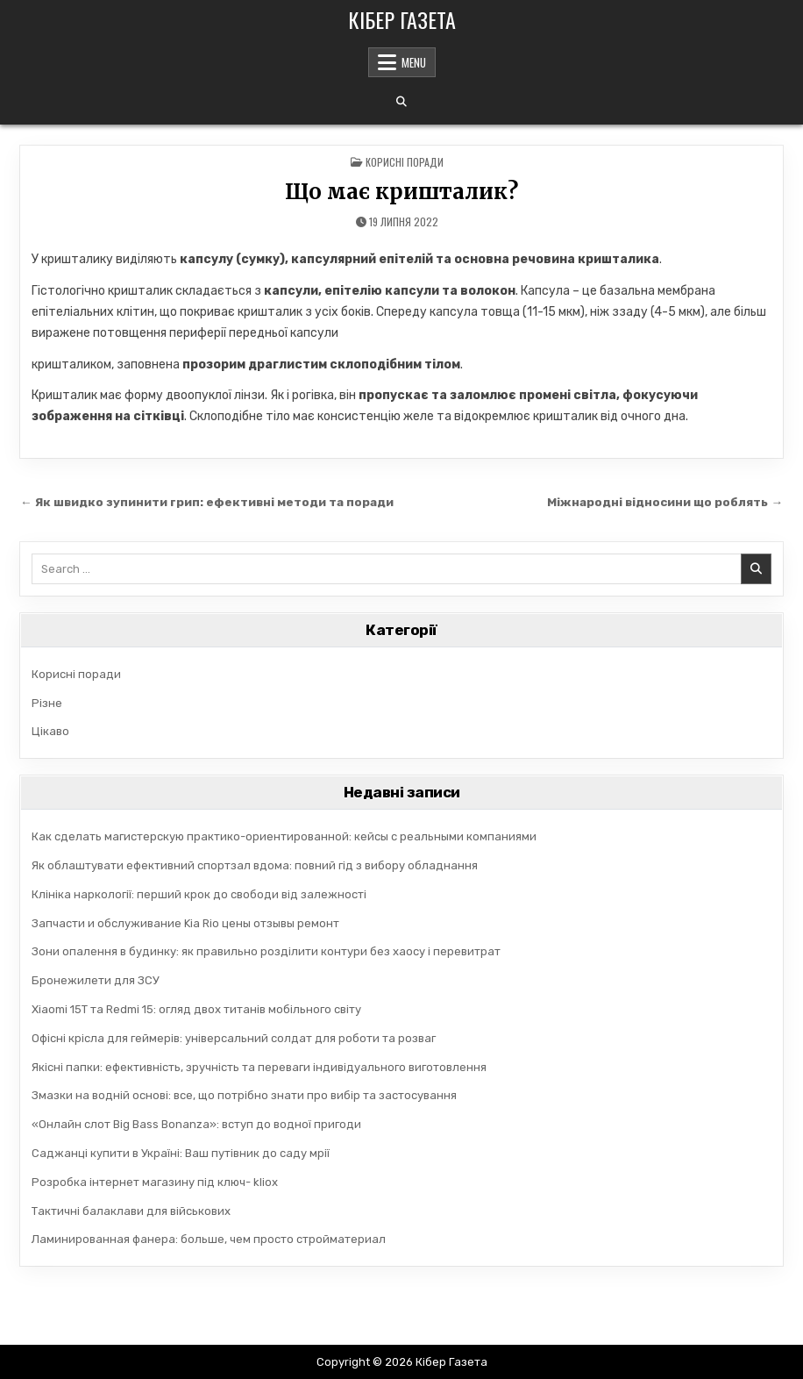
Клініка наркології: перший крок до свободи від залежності (199, 894)
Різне (47, 703)
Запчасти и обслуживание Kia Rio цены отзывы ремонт (185, 923)
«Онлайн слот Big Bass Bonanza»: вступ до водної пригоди (196, 1124)
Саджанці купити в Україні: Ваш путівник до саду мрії (181, 1153)
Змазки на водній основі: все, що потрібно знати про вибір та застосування (244, 1095)
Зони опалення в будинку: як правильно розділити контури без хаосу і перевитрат (266, 951)
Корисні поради (405, 161)
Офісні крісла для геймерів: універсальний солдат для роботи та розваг (234, 1038)
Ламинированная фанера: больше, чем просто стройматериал (209, 1239)
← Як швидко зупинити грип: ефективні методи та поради (207, 502)
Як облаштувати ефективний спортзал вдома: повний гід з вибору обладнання (255, 865)
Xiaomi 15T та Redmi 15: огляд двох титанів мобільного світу (196, 1009)
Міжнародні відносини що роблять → (665, 502)
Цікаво (50, 731)
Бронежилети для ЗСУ (96, 980)
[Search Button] (401, 101)
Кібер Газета (402, 19)
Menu (414, 62)
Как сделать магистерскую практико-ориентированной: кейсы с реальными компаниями (284, 836)
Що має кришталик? (401, 191)
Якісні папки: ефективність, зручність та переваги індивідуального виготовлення (259, 1067)
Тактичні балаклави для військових (131, 1211)
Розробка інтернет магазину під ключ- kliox (155, 1182)
